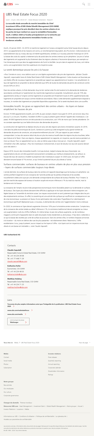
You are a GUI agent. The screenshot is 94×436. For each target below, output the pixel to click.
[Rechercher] (83, 4)
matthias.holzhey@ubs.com (17, 287)
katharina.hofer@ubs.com (16, 274)
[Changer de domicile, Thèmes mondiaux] (26, 403)
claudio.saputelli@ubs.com (17, 261)
